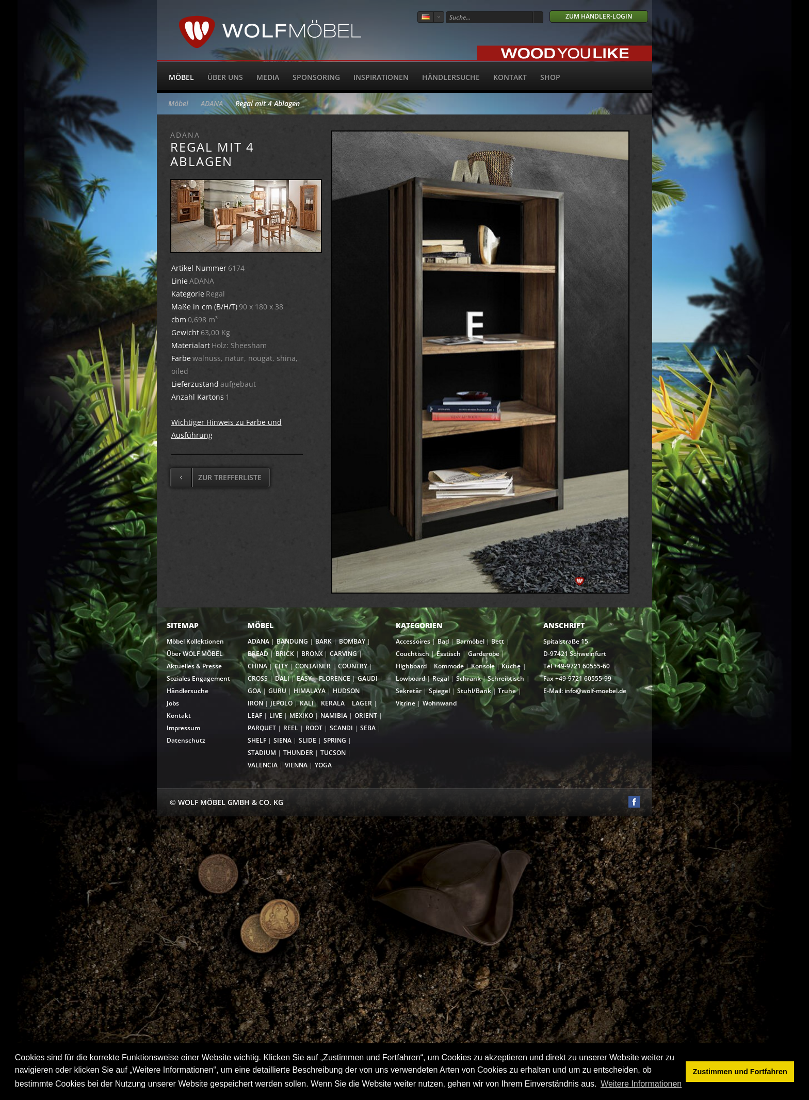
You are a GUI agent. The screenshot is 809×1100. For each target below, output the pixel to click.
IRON (255, 703)
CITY (281, 666)
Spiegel (439, 690)
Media (267, 77)
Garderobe (483, 653)
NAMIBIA (333, 715)
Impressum (183, 728)
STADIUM (262, 752)
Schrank (468, 678)
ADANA (212, 103)
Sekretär (409, 690)
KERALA (333, 703)
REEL (290, 728)
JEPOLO (281, 703)
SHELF (257, 740)
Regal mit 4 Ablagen (267, 103)
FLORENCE (334, 678)
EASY (304, 678)
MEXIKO (301, 715)
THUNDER (298, 752)
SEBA (368, 728)
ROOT (313, 728)
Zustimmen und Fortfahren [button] (740, 1072)
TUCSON (333, 752)
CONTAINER (313, 666)
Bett (497, 641)
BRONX (311, 653)
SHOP (550, 77)
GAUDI (368, 678)
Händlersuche (451, 77)
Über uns (225, 77)
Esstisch (448, 653)
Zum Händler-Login (598, 16)
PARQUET (262, 728)
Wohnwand (440, 703)
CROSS (258, 678)
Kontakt (510, 77)
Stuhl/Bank (474, 690)
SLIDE (307, 740)
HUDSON (346, 690)
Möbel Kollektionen (195, 641)
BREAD (258, 653)
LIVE (275, 715)
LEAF (255, 715)
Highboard (411, 666)
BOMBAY (352, 641)
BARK (323, 641)
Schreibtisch (506, 678)
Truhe (507, 690)
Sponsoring (316, 77)
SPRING (334, 740)
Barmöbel (470, 641)
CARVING (343, 653)
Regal (440, 678)
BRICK (285, 653)
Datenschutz (186, 740)
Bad (443, 641)
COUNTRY (352, 666)
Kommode (449, 666)
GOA (254, 690)
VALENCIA (263, 765)
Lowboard (410, 678)
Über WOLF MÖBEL (195, 653)
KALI (307, 703)
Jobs (173, 703)
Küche (511, 666)
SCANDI (341, 728)
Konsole (483, 666)
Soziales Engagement (198, 678)
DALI (282, 678)
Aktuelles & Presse (194, 666)
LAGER (362, 703)
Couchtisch (412, 653)
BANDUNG (292, 641)
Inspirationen (381, 77)
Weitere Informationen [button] (641, 1083)
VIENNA (296, 765)
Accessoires (413, 641)
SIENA (282, 740)
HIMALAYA (310, 690)
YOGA (323, 765)
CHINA (257, 666)
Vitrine (405, 703)
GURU (277, 690)
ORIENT (365, 715)
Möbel (181, 77)
